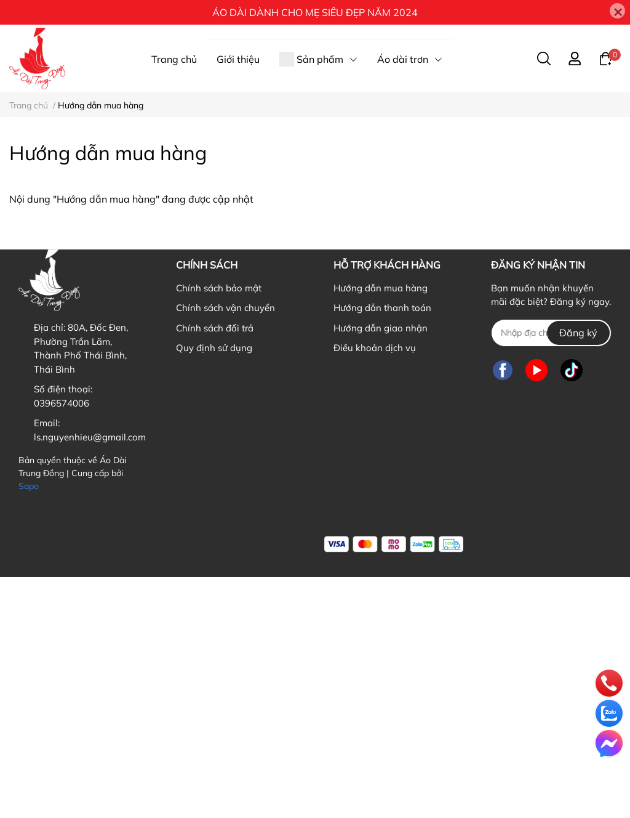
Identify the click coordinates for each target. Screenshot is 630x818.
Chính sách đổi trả (214, 328)
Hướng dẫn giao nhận (380, 328)
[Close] (617, 10)
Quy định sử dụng (214, 348)
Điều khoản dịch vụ (374, 348)
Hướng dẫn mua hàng (380, 288)
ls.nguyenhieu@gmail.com (90, 437)
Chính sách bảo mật (218, 288)
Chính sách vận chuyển (225, 308)
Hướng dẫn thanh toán (382, 308)
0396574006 (61, 403)
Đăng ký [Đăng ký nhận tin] (578, 332)
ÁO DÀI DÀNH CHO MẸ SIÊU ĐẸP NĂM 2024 (315, 12)
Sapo (28, 486)
